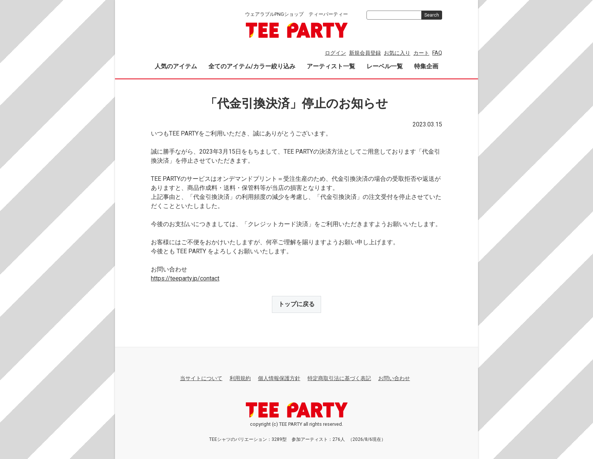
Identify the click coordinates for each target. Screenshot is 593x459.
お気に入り (397, 53)
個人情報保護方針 (279, 378)
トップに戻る (296, 304)
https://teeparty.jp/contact (185, 278)
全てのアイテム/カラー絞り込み (251, 66)
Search (431, 15)
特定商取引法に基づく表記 (339, 378)
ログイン (335, 53)
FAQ (437, 53)
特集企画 (426, 66)
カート (421, 53)
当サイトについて (201, 378)
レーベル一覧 (384, 66)
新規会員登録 (365, 53)
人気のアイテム (176, 66)
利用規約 (240, 378)
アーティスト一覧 (331, 66)
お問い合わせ (394, 378)
